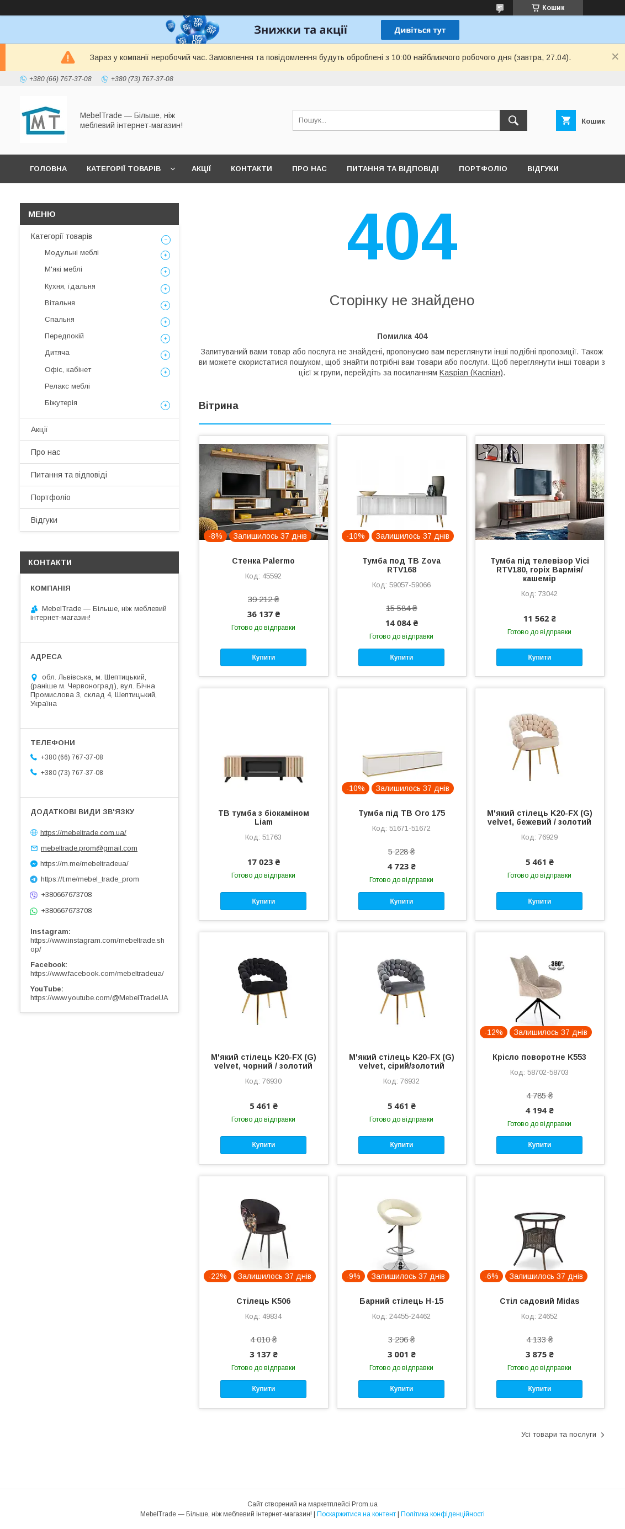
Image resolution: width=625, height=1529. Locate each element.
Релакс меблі (67, 386)
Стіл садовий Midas (540, 1301)
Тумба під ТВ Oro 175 (401, 813)
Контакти (251, 168)
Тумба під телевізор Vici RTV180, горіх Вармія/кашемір (539, 569)
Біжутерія (61, 403)
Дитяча (57, 352)
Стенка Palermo (263, 560)
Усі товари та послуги (558, 1434)
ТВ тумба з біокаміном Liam (263, 817)
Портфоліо (483, 168)
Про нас (309, 168)
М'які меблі (63, 269)
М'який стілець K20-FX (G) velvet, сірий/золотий (401, 1061)
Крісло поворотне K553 (539, 1057)
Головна (48, 168)
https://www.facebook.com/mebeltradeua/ (97, 973)
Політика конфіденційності (443, 1514)
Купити (264, 657)
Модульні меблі (72, 252)
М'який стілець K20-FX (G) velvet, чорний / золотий (263, 1061)
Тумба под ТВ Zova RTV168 (401, 565)
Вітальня (60, 303)
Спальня (60, 319)
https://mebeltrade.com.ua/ (83, 832)
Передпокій (64, 336)
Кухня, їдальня (70, 286)
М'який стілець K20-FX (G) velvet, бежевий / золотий (539, 817)
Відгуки (543, 168)
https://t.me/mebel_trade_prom (90, 879)
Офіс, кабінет (68, 369)
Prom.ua (365, 1504)
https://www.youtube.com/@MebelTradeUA (99, 998)
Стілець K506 (263, 1301)
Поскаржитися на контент (356, 1514)
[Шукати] (513, 120)
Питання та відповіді (393, 168)
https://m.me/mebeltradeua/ (84, 863)
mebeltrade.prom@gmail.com (89, 848)
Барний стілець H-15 (401, 1301)
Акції (201, 168)
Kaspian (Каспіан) (471, 372)
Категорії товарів (124, 168)
